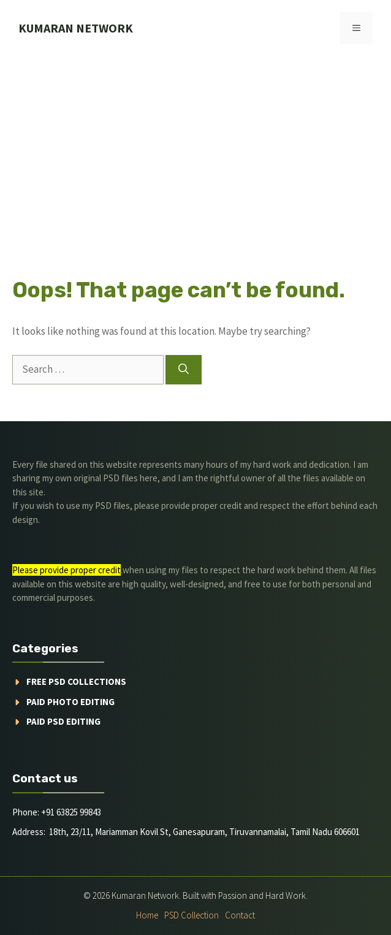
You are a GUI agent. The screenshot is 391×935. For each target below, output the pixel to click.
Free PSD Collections (76, 681)
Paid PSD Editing (63, 721)
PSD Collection (191, 915)
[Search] (183, 369)
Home (147, 915)
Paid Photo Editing (70, 702)
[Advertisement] (195, 148)
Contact (240, 915)
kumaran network (75, 28)
